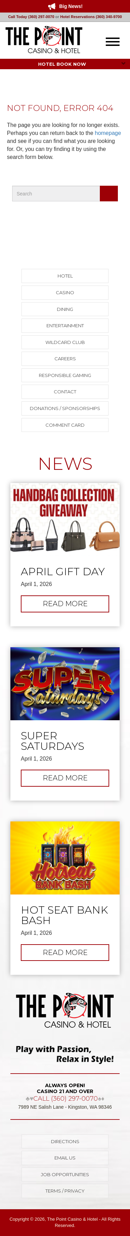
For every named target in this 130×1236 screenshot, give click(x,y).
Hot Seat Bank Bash (64, 915)
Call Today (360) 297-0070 (31, 17)
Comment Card (65, 425)
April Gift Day (63, 572)
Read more (76, 605)
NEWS (65, 463)
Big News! (71, 6)
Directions (65, 1141)
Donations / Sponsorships (65, 408)
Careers (65, 358)
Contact (65, 391)
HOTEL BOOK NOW (82, 64)
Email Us (65, 1158)
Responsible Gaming (65, 375)
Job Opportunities (65, 1174)
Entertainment (65, 325)
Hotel (65, 276)
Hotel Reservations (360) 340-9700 (91, 17)
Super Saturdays (52, 741)
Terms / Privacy (65, 1191)
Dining (65, 309)
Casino (65, 292)
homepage (108, 133)
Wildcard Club (65, 342)
